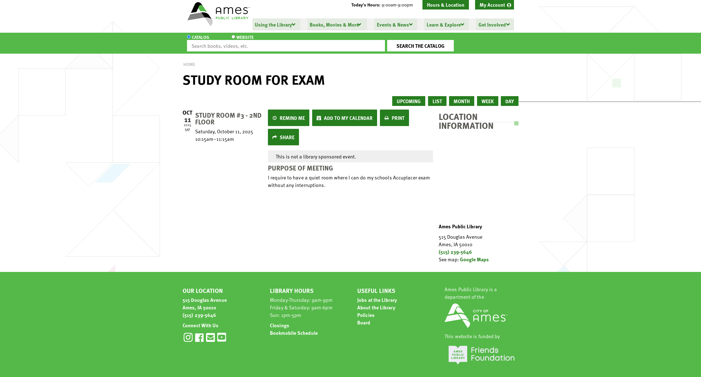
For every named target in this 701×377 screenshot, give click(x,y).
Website (234, 40)
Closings (279, 320)
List (437, 96)
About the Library (376, 302)
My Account (492, 4)
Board (363, 317)
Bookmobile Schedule (294, 327)
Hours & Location (445, 4)
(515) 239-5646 (455, 246)
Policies (366, 310)
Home (189, 59)
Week (488, 96)
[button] (384, 5)
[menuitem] (494, 5)
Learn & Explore (443, 24)
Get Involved (492, 24)
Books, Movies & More (334, 24)
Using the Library (273, 24)
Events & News (393, 24)
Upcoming (409, 96)
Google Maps (474, 254)
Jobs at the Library (377, 294)
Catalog (200, 40)
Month (462, 96)
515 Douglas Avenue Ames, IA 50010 (205, 298)
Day (509, 96)
